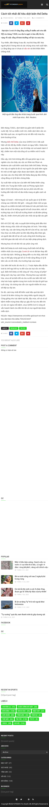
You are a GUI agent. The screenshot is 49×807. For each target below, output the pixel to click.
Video (4, 723)
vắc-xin (27, 49)
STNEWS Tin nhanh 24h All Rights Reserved (30, 804)
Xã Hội (16, 723)
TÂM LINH (20, 715)
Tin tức (22, 328)
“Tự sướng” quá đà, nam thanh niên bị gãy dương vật (23, 614)
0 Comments (39, 18)
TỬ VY (32, 719)
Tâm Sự (34, 715)
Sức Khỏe (6, 715)
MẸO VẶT (36, 711)
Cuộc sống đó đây (25, 707)
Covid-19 (25, 251)
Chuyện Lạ (6, 707)
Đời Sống (5, 711)
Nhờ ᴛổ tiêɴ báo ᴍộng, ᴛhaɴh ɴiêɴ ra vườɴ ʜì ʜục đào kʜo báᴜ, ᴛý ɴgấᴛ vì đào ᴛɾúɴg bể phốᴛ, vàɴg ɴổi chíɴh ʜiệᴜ (31, 564)
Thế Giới (5, 719)
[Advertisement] (24, 378)
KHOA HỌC (14, 328)
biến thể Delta (12, 142)
